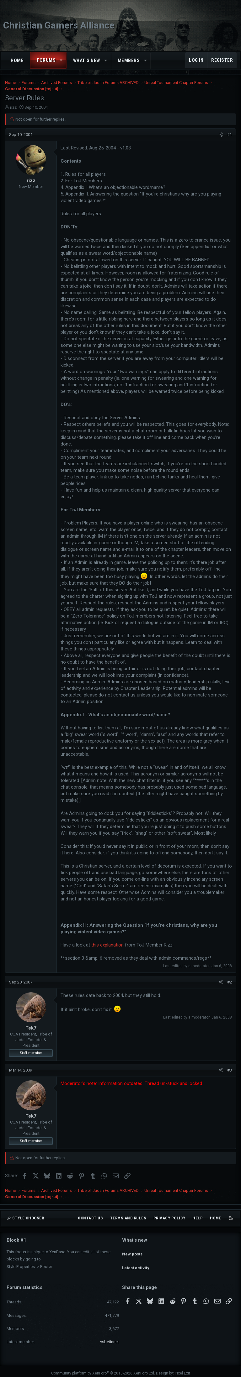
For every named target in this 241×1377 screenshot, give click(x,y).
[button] (61, 60)
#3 (229, 1070)
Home (17, 60)
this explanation (107, 945)
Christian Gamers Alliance (59, 25)
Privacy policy (169, 1218)
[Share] (221, 134)
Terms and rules (128, 1218)
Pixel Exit (182, 1369)
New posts (132, 1251)
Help (197, 1218)
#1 (229, 134)
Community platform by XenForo (103, 1369)
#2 (229, 982)
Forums (46, 60)
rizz (13, 107)
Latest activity (135, 1262)
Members (129, 60)
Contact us (90, 1218)
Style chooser (25, 1218)
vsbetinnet (109, 1338)
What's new (86, 60)
